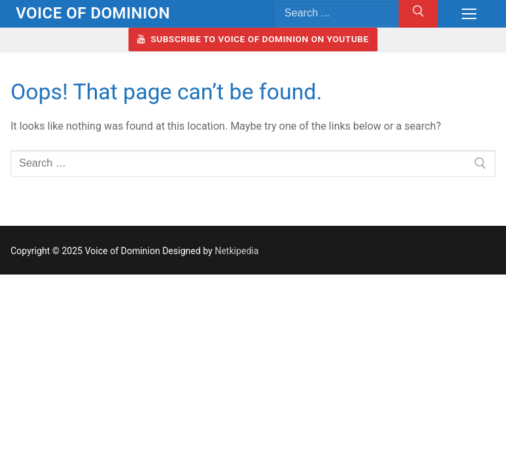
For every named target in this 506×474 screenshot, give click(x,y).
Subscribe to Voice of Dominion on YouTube (252, 39)
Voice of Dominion (93, 13)
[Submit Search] (418, 14)
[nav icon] (469, 14)
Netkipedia (237, 251)
